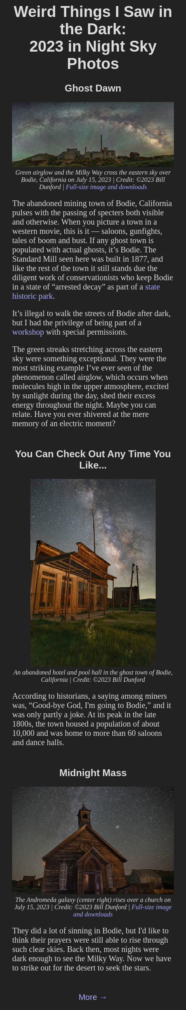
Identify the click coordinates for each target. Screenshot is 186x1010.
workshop (28, 331)
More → (92, 997)
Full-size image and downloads (106, 186)
